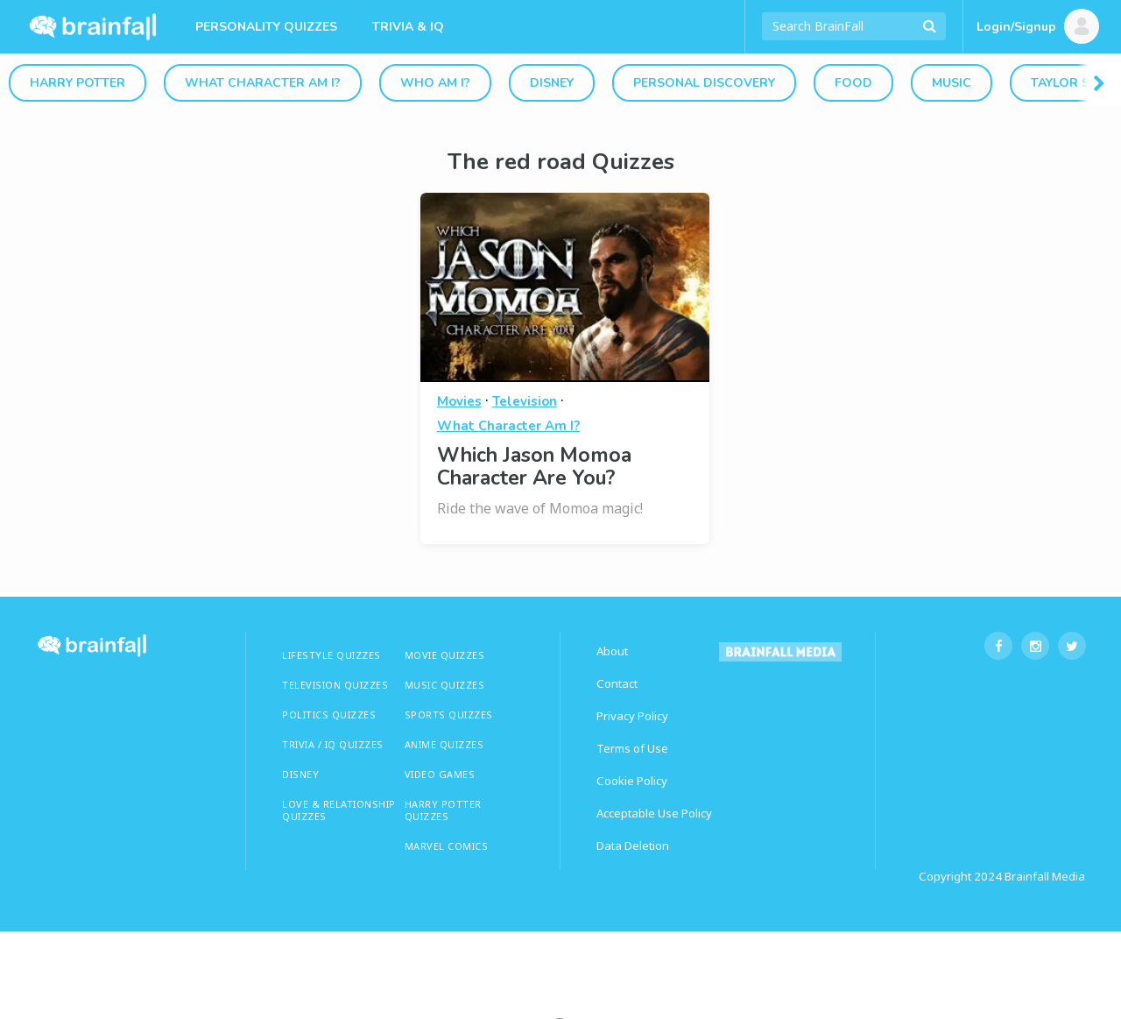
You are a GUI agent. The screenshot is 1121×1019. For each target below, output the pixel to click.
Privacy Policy (632, 716)
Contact (617, 683)
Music (951, 82)
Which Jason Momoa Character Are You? (534, 467)
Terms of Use (632, 748)
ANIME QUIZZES (444, 744)
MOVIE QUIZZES (445, 655)
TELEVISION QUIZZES (335, 684)
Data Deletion (632, 845)
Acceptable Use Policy (654, 813)
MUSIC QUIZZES (445, 684)
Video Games (440, 774)
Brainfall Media (1045, 876)
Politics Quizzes (329, 714)
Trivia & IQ (408, 26)
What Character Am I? (263, 82)
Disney (552, 82)
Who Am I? (435, 82)
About (612, 651)
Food (853, 82)
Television (524, 401)
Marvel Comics (447, 846)
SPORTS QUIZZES (449, 714)
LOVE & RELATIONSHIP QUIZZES (339, 810)
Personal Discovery (704, 82)
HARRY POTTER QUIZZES (443, 810)
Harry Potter (77, 82)
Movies (459, 401)
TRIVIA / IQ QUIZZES (333, 744)
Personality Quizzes (266, 26)
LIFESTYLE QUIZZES (331, 655)
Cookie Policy (631, 781)
